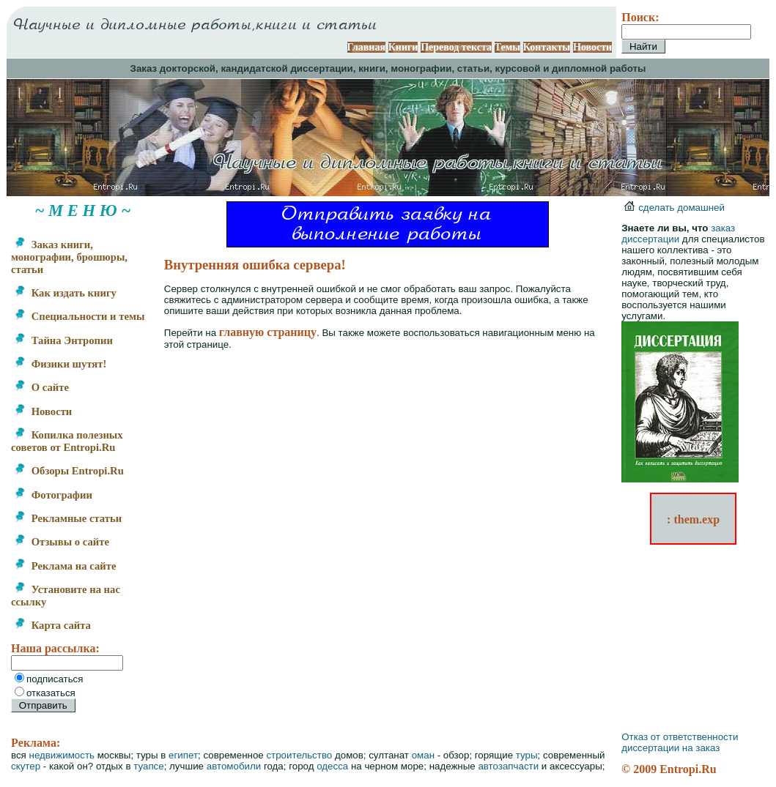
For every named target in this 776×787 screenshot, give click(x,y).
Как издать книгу (65, 293)
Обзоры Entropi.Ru (69, 471)
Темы (508, 47)
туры (527, 755)
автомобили (234, 766)
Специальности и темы (79, 316)
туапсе (148, 766)
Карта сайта (52, 625)
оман (423, 755)
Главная (366, 47)
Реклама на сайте (65, 566)
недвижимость (62, 755)
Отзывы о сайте (61, 542)
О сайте (41, 387)
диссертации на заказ (670, 747)
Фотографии (53, 495)
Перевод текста (456, 47)
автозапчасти (508, 766)
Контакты (546, 47)
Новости (592, 47)
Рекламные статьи (68, 518)
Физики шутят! (60, 364)
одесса (332, 766)
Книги (403, 47)
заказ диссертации (678, 234)
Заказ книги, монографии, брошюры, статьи (69, 257)
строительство (299, 755)
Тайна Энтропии (63, 340)
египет (183, 755)
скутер (25, 766)
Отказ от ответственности (679, 736)
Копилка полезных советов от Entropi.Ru (67, 441)
